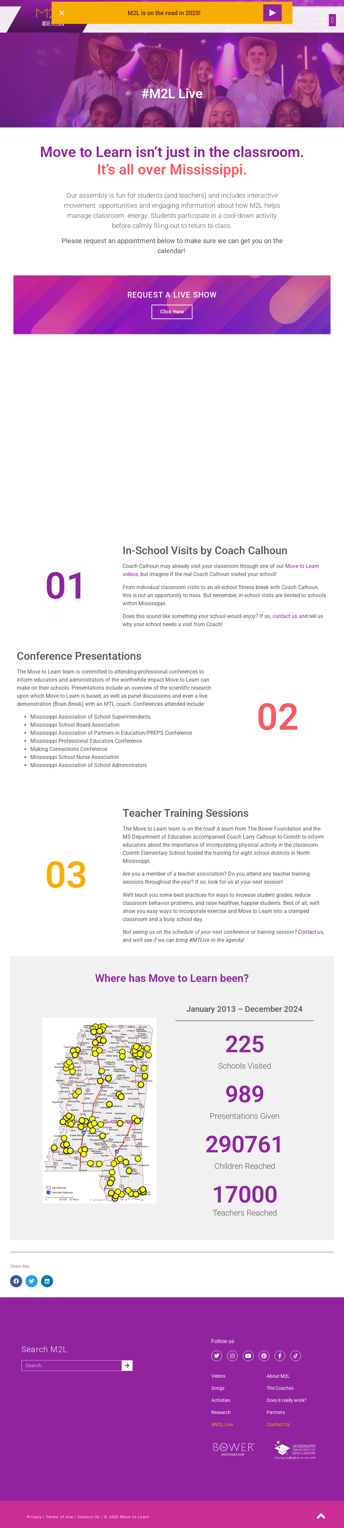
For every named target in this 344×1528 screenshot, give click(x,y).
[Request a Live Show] (272, 12)
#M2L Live (222, 1424)
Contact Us (278, 1424)
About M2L (278, 1376)
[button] (332, 20)
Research (221, 1412)
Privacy (34, 1517)
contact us (284, 616)
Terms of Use (59, 1517)
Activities (220, 1400)
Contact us (310, 932)
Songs (217, 1388)
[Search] (127, 1366)
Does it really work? (287, 1400)
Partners (276, 1412)
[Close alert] (61, 12)
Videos (218, 1376)
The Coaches (280, 1388)
